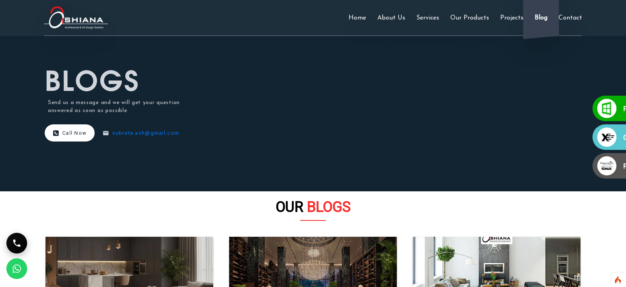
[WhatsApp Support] (16, 268)
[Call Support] (16, 243)
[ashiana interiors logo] (76, 17)
